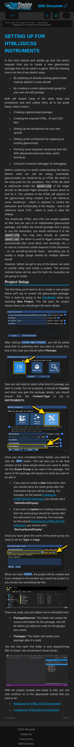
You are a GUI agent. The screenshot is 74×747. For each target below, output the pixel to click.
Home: (8, 22)
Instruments (42, 22)
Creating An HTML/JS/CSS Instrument (36, 710)
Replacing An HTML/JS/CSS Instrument (37, 703)
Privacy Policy (26, 739)
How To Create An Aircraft (22, 22)
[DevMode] (49, 297)
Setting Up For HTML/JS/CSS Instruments (32, 25)
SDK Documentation (55, 6)
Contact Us (26, 734)
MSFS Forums (26, 744)
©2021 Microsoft (26, 729)
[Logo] (18, 6)
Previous (10, 718)
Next (65, 718)
